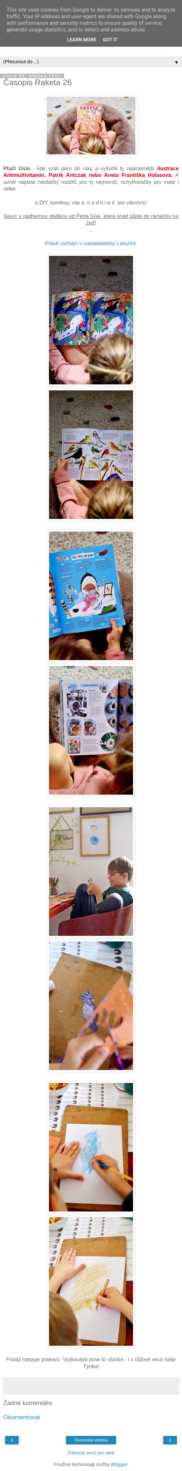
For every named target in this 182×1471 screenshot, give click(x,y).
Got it (110, 40)
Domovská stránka (90, 1440)
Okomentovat (21, 1417)
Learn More (81, 40)
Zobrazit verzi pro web (91, 1452)
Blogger (119, 1464)
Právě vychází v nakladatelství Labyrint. (91, 243)
